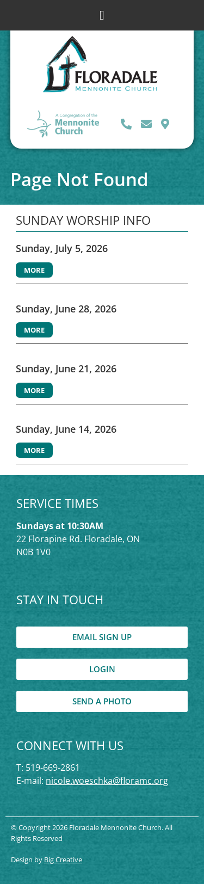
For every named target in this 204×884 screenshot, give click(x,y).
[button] (102, 15)
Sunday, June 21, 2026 (66, 368)
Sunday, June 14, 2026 (66, 428)
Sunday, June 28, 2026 (66, 308)
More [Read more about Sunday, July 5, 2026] (34, 270)
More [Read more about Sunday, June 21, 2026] (34, 390)
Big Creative (63, 859)
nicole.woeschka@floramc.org (107, 781)
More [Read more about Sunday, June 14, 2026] (34, 450)
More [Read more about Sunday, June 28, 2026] (34, 330)
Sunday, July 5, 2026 (62, 248)
